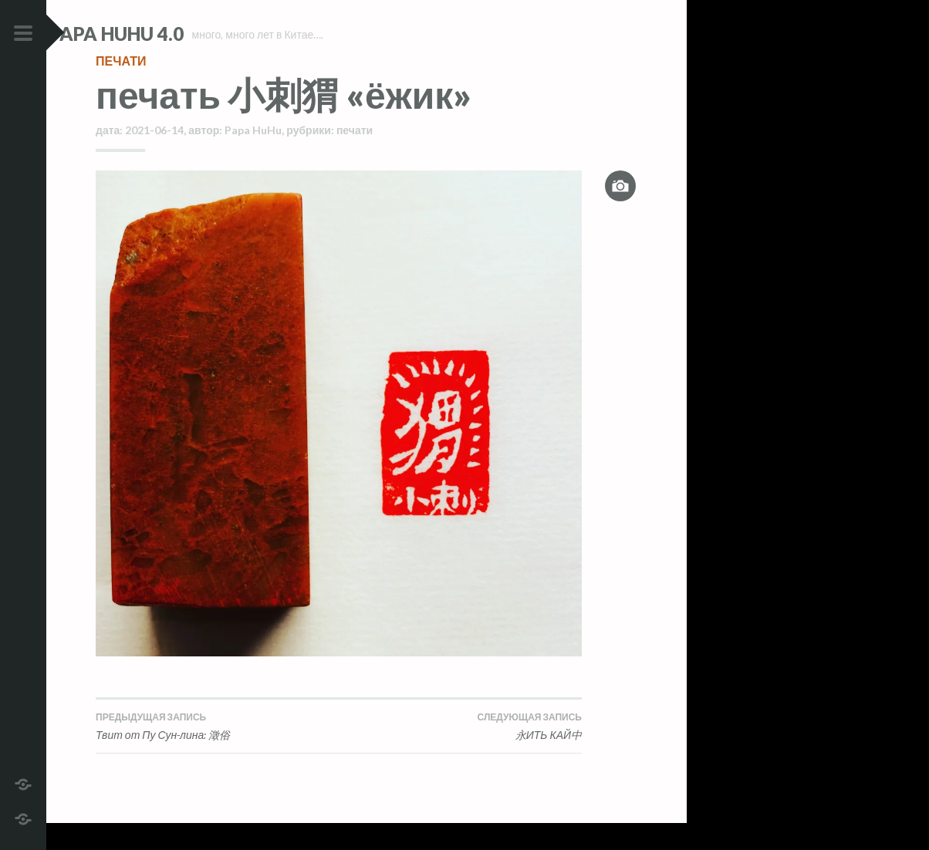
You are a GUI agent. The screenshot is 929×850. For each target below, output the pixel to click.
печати (121, 88)
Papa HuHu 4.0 (163, 33)
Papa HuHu (253, 157)
